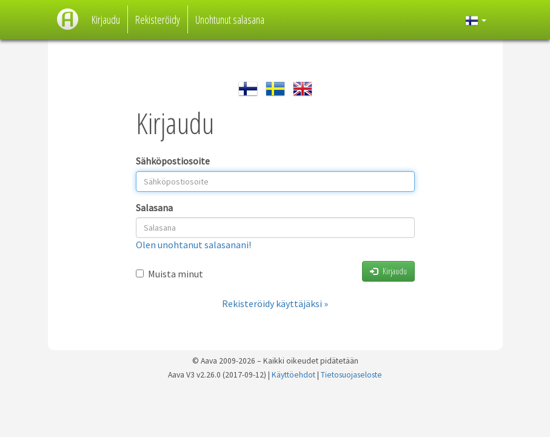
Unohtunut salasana (229, 19)
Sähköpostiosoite (173, 161)
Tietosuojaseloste (351, 375)
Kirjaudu (106, 19)
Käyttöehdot (293, 375)
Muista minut (169, 274)
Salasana (154, 208)
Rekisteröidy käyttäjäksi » (275, 303)
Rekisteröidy (157, 19)
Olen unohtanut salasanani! (193, 245)
